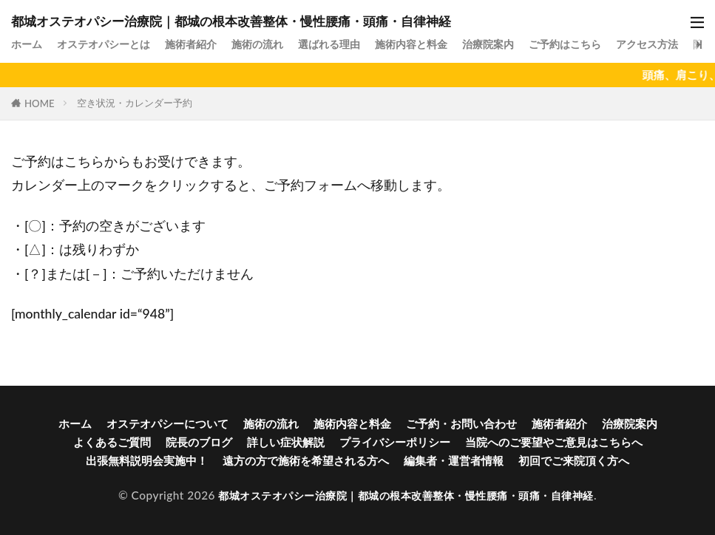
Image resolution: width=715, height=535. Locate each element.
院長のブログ (199, 442)
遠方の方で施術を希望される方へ (306, 460)
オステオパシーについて (167, 423)
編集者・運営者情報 (454, 460)
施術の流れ (271, 43)
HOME (39, 103)
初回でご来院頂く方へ (573, 460)
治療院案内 (515, 43)
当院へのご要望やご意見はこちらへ (554, 442)
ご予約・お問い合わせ (461, 423)
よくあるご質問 (112, 442)
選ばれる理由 (347, 43)
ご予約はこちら (597, 43)
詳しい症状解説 (286, 442)
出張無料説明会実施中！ (147, 460)
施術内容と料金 (434, 43)
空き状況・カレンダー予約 (134, 103)
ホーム (27, 43)
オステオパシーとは (109, 43)
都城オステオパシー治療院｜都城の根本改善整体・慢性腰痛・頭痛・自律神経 (231, 21)
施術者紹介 (201, 43)
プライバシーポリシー (394, 442)
